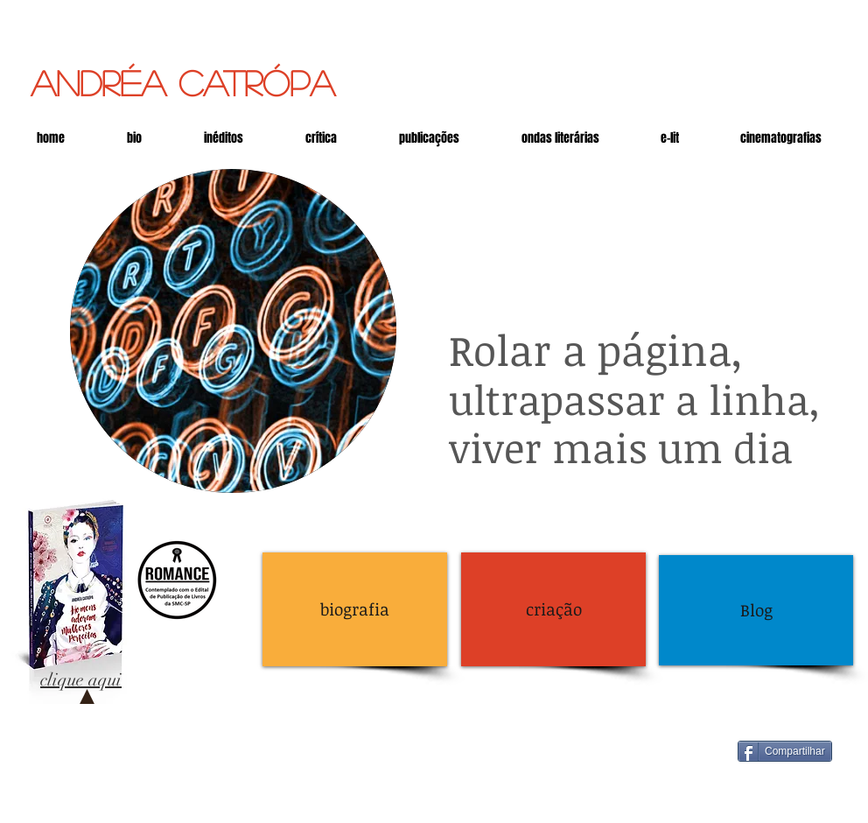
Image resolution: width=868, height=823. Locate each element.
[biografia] (354, 609)
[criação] (553, 609)
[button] (670, 138)
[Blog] (756, 610)
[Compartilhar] (785, 751)
